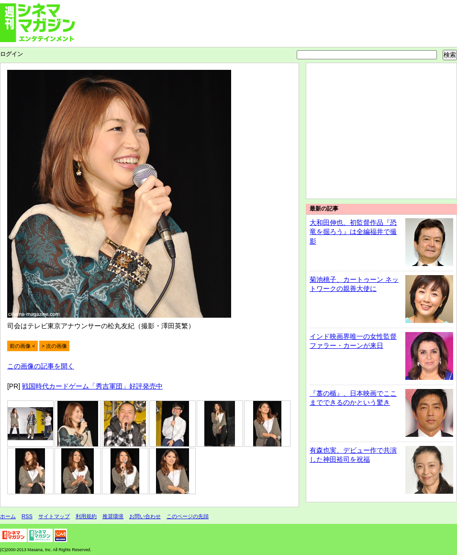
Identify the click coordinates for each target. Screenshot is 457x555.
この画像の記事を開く (40, 366)
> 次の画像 (54, 346)
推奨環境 (112, 516)
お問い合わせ (145, 516)
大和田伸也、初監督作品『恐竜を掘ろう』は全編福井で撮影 (353, 232)
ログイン (11, 54)
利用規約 (86, 516)
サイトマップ (54, 516)
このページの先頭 (188, 516)
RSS (27, 516)
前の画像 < (22, 346)
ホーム (8, 516)
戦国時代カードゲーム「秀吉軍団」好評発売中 (92, 386)
